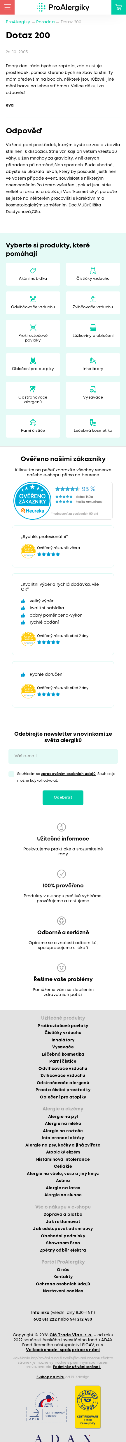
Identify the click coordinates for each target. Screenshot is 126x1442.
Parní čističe (33, 430)
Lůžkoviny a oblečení (93, 335)
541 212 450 (81, 1319)
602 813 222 (45, 1319)
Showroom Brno (63, 1243)
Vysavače (93, 397)
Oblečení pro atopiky (33, 369)
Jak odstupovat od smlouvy (63, 1229)
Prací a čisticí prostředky (63, 1090)
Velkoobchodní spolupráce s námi (63, 1350)
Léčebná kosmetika (93, 430)
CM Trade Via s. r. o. (71, 1335)
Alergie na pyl (63, 1117)
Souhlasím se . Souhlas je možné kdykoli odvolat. (66, 777)
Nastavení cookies (63, 1291)
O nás (63, 1270)
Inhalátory (93, 369)
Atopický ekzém (63, 1152)
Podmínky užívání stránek (77, 1367)
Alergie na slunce (63, 1195)
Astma (63, 1181)
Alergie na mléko (63, 1124)
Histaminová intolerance (63, 1159)
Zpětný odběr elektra (63, 1250)
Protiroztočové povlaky (33, 338)
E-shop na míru (50, 1377)
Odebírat (63, 797)
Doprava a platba (63, 1214)
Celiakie (63, 1166)
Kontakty (63, 1277)
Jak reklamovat (63, 1222)
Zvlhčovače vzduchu (93, 307)
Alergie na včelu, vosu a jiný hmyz (63, 1174)
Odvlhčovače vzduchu (33, 307)
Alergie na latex (63, 1188)
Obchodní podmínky (63, 1236)
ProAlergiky (18, 22)
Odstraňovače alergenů (32, 400)
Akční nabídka (33, 278)
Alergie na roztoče (63, 1131)
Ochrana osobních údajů (63, 1284)
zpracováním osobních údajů (68, 774)
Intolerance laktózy (63, 1138)
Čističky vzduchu (92, 278)
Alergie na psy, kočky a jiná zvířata (63, 1145)
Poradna (45, 22)
